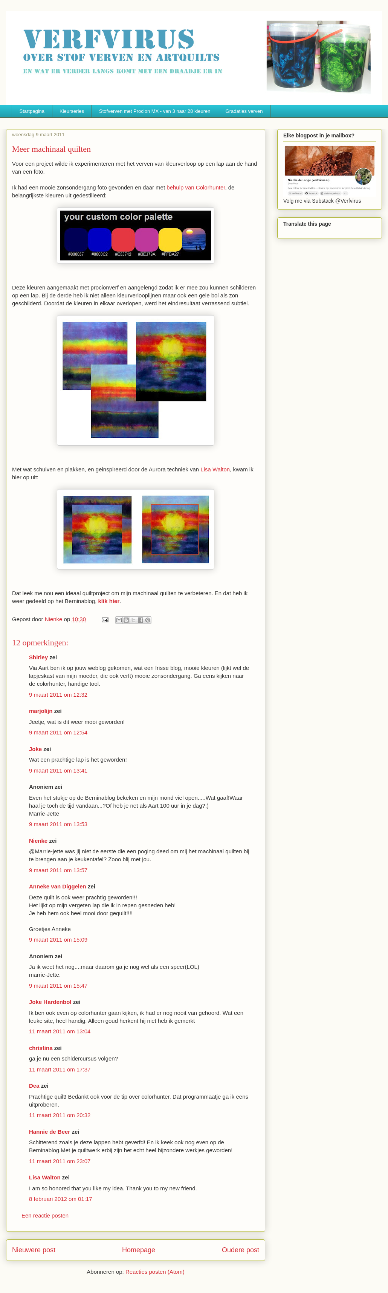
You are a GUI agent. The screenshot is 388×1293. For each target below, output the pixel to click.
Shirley (38, 657)
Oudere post (240, 1250)
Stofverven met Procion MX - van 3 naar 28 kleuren (155, 111)
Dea (34, 1085)
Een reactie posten (45, 1215)
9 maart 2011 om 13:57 (58, 870)
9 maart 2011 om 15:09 (58, 939)
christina (41, 1048)
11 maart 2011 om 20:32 (59, 1115)
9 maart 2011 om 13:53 (58, 824)
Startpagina (32, 111)
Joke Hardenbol (50, 1002)
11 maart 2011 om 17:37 (59, 1069)
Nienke (38, 840)
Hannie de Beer (49, 1131)
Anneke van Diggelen (58, 886)
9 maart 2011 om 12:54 (58, 732)
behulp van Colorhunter (196, 187)
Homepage (138, 1250)
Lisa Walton (215, 469)
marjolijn (41, 711)
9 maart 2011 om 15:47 (58, 985)
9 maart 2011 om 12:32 (58, 694)
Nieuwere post (33, 1250)
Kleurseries (72, 111)
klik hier (109, 601)
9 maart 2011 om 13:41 (58, 770)
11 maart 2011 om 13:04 (59, 1031)
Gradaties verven (244, 111)
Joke (35, 749)
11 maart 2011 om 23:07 (59, 1161)
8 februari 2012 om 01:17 (60, 1199)
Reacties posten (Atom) (155, 1271)
